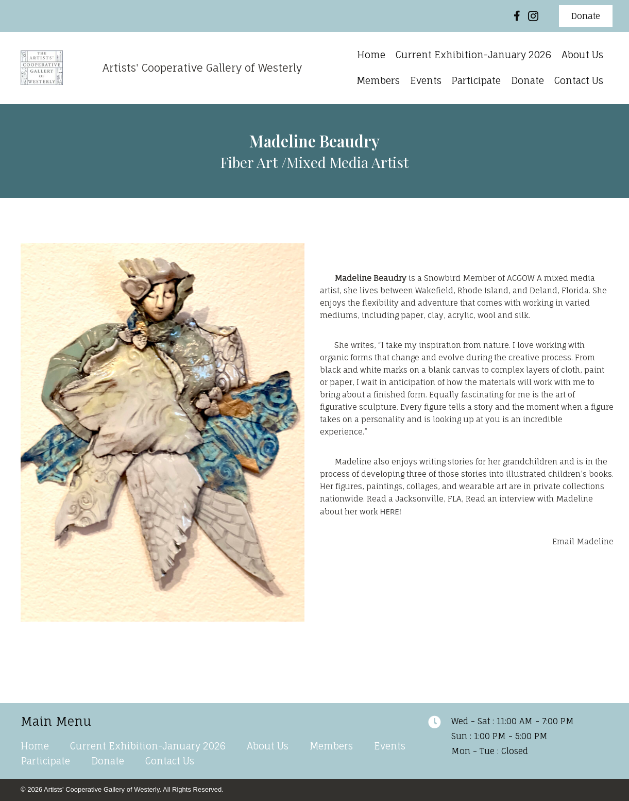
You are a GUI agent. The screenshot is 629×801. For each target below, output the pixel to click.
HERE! (391, 511)
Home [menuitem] (35, 746)
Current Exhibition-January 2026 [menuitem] (148, 746)
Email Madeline (583, 541)
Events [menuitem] (389, 746)
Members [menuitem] (331, 746)
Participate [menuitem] (45, 760)
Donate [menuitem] (107, 760)
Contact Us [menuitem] (169, 760)
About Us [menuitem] (267, 746)
